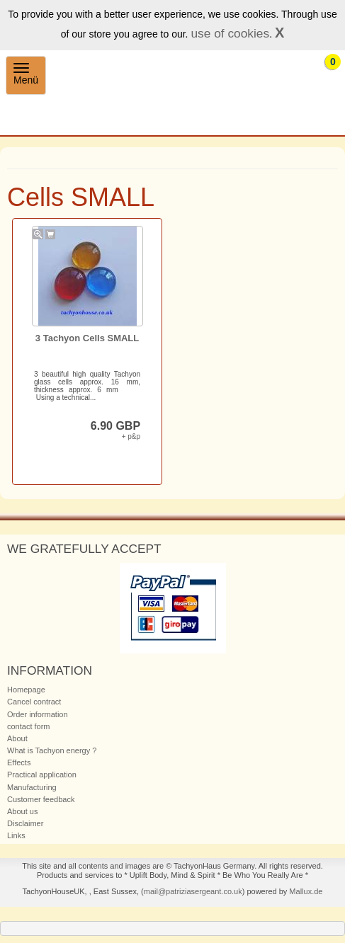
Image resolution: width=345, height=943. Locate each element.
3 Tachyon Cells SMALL (87, 338)
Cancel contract (34, 701)
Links (16, 835)
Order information (37, 714)
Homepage (26, 689)
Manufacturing (32, 787)
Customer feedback (40, 799)
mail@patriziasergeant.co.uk (193, 891)
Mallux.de (305, 891)
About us (22, 811)
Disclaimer (25, 823)
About (17, 738)
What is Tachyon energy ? (51, 750)
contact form (28, 726)
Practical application (42, 774)
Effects (18, 762)
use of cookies (230, 33)
